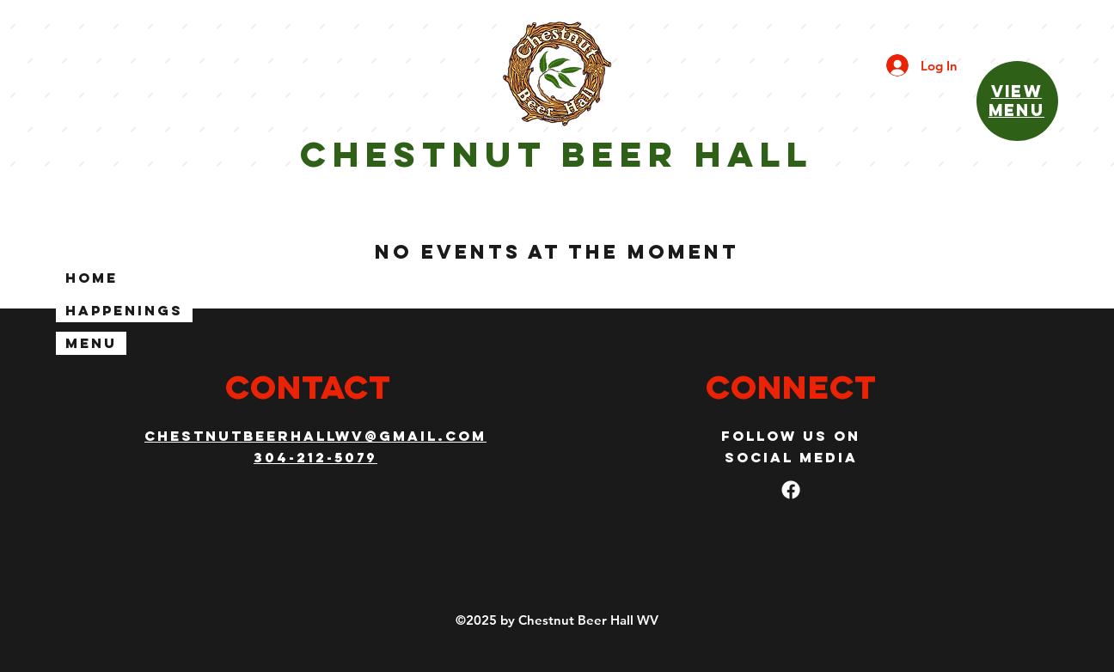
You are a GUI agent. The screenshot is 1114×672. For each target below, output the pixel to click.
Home (91, 277)
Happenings (124, 310)
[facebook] (791, 490)
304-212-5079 (315, 457)
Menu (91, 342)
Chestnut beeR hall (556, 154)
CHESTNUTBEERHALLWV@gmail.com (315, 435)
